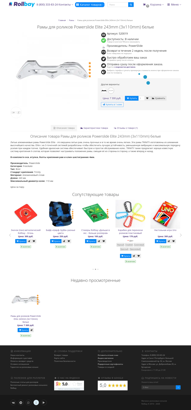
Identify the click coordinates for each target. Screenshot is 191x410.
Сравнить (158, 98)
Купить (22, 241)
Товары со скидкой (106, 367)
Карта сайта (59, 358)
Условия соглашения (19, 364)
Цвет (132, 240)
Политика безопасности (65, 361)
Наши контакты (17, 355)
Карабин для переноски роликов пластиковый (131, 231)
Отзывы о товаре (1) (126, 128)
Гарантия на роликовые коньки (24, 367)
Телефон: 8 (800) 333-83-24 (153, 355)
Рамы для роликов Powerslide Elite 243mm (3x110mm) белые (26, 319)
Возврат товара (61, 355)
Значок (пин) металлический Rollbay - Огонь (27, 231)
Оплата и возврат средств (21, 361)
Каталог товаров (90, 4)
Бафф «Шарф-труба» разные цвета (61, 231)
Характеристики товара (94, 128)
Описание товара (64, 128)
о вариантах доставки (124, 67)
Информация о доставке (21, 358)
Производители (105, 361)
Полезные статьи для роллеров (24, 382)
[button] (153, 5)
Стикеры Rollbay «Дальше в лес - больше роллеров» (96, 231)
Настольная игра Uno (166, 230)
